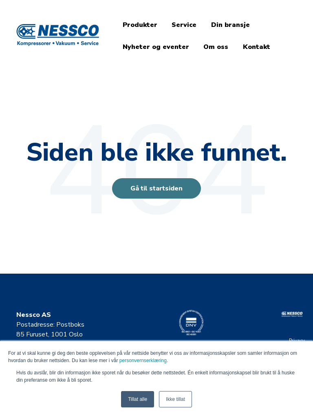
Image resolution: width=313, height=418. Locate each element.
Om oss (215, 46)
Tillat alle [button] (137, 399)
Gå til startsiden (156, 188)
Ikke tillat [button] (175, 399)
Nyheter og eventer (156, 46)
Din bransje (230, 24)
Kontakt (256, 46)
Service (184, 24)
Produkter (140, 24)
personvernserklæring (143, 360)
